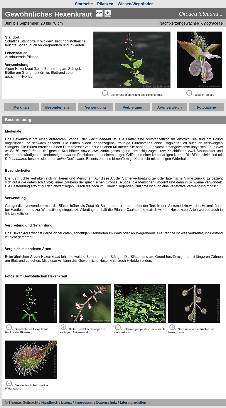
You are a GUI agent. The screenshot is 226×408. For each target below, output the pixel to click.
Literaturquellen (133, 402)
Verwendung (95, 107)
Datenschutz (107, 402)
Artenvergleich (169, 107)
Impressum (84, 402)
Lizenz (66, 402)
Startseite (84, 4)
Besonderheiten (58, 107)
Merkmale (21, 107)
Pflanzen (105, 4)
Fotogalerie (206, 107)
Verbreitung (132, 107)
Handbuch (49, 402)
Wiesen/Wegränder (135, 4)
